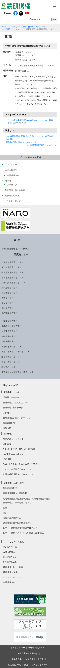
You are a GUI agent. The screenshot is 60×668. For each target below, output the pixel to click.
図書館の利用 (9, 423)
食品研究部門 (7, 308)
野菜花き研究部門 (9, 321)
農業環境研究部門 (9, 331)
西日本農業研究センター (12, 277)
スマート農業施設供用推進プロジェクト (21, 528)
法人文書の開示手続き (28, 653)
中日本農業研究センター (12, 272)
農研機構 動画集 (10, 572)
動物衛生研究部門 (9, 341)
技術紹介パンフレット (12, 29)
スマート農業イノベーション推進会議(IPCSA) (23, 533)
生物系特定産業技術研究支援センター (18, 372)
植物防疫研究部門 (9, 336)
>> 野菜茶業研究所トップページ (41, 145)
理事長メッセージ (11, 397)
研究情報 (7, 434)
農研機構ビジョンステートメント (18, 418)
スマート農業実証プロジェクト (17, 469)
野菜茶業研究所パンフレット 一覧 (21, 142)
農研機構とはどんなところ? (15, 402)
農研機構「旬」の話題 (13, 567)
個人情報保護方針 (40, 665)
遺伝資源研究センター (11, 357)
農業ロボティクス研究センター (15, 351)
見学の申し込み (10, 562)
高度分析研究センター (11, 362)
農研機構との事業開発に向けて (17, 502)
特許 (5, 513)
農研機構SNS (9, 582)
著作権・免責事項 (36, 647)
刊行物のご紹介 (10, 557)
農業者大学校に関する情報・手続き (27, 659)
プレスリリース (10, 547)
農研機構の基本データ (13, 407)
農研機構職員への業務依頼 (15, 493)
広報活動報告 (9, 552)
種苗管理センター (9, 367)
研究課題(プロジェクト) (13, 439)
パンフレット (40, 27)
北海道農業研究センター (12, 262)
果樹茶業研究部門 (9, 313)
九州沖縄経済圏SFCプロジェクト (18, 474)
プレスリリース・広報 (17, 27)
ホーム (4, 27)
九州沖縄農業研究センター (13, 283)
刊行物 (30, 27)
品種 (5, 508)
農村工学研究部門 (9, 288)
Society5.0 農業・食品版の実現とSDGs (20, 464)
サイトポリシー (18, 647)
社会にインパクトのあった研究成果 (19, 449)
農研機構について (11, 392)
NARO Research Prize (13, 454)
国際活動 (7, 428)
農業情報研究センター (11, 346)
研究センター (21, 254)
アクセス (7, 413)
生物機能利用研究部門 (11, 326)
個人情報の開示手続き (18, 665)
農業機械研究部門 (9, 293)
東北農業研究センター (11, 267)
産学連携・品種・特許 (13, 483)
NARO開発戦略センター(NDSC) (15, 249)
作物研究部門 (7, 298)
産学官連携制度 (10, 488)
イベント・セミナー (12, 577)
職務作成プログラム (12, 518)
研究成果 (7, 444)
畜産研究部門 (7, 303)
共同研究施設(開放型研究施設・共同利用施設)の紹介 (26, 498)
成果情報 (7, 459)
